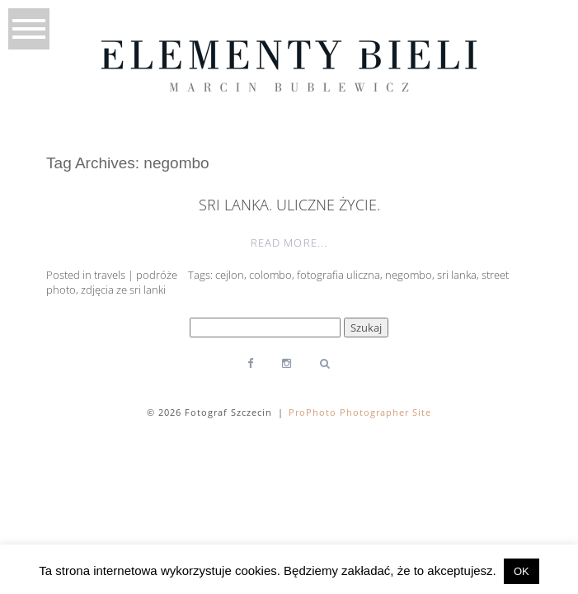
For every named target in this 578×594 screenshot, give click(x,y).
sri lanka (457, 274)
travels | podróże (135, 274)
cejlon (229, 274)
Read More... (289, 242)
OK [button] (521, 571)
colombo (270, 274)
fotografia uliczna (338, 274)
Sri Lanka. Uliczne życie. (289, 204)
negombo (408, 274)
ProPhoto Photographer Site (360, 412)
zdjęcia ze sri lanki (123, 289)
